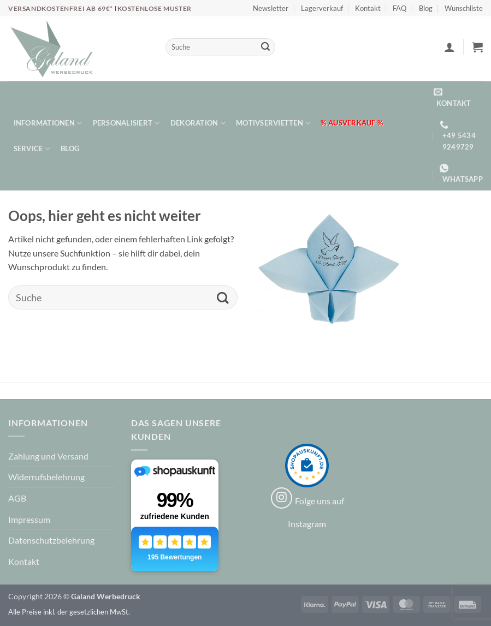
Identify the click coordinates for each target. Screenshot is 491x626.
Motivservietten (273, 123)
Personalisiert (126, 123)
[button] (449, 47)
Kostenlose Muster (154, 8)
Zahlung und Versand (48, 456)
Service (32, 149)
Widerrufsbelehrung (46, 477)
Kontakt (368, 8)
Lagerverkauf (322, 8)
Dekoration (198, 123)
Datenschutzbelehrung (51, 540)
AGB (17, 498)
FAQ (399, 8)
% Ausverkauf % (352, 122)
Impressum (29, 519)
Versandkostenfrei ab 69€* (61, 8)
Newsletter (270, 8)
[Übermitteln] (265, 47)
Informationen (48, 123)
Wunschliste (464, 8)
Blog (426, 8)
